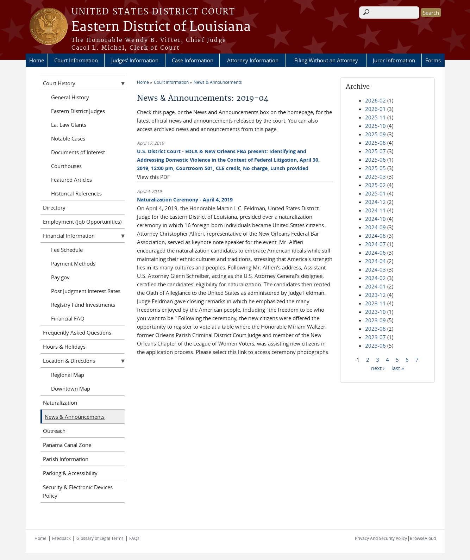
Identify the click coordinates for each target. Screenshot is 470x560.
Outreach (54, 430)
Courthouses (66, 165)
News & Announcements (218, 82)
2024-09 (375, 227)
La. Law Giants (68, 124)
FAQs (134, 538)
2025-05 (375, 168)
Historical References (76, 193)
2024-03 (375, 269)
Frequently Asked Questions (77, 332)
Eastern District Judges (78, 110)
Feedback (61, 538)
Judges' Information (134, 60)
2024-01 (375, 286)
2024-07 (375, 244)
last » (397, 367)
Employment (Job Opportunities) (82, 221)
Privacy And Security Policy (381, 538)
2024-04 (375, 261)
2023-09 (375, 320)
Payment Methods (73, 263)
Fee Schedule (67, 249)
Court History (59, 83)
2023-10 (375, 311)
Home (36, 60)
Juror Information (394, 60)
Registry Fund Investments (83, 304)
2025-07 (375, 151)
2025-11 (375, 117)
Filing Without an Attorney (326, 60)
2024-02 (375, 277)
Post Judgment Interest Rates (85, 290)
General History (70, 97)
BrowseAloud (423, 538)
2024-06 (375, 252)
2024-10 (375, 218)
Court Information (76, 60)
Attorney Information (252, 60)
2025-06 (375, 159)
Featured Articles (71, 179)
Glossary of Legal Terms (100, 538)
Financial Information (69, 235)
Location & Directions (69, 360)
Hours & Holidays (64, 346)
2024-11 (375, 210)
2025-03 (375, 176)
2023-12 (375, 294)
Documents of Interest (78, 152)
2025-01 (375, 193)
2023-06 (375, 345)
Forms (433, 60)
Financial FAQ (67, 318)
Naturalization (60, 402)
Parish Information (65, 458)
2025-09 (375, 134)
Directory (54, 207)
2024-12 (375, 201)
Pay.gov (60, 277)
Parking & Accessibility (70, 473)
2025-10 (375, 125)
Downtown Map (70, 388)
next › (378, 367)
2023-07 (375, 337)
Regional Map (67, 374)
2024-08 (375, 235)
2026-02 (375, 100)
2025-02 (375, 184)
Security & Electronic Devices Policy (78, 491)
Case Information (192, 60)
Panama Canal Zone (67, 444)
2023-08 (375, 328)
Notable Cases (68, 138)
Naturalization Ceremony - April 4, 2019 (185, 199)
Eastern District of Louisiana (161, 27)
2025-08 (375, 142)
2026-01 (375, 108)
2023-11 (375, 303)
